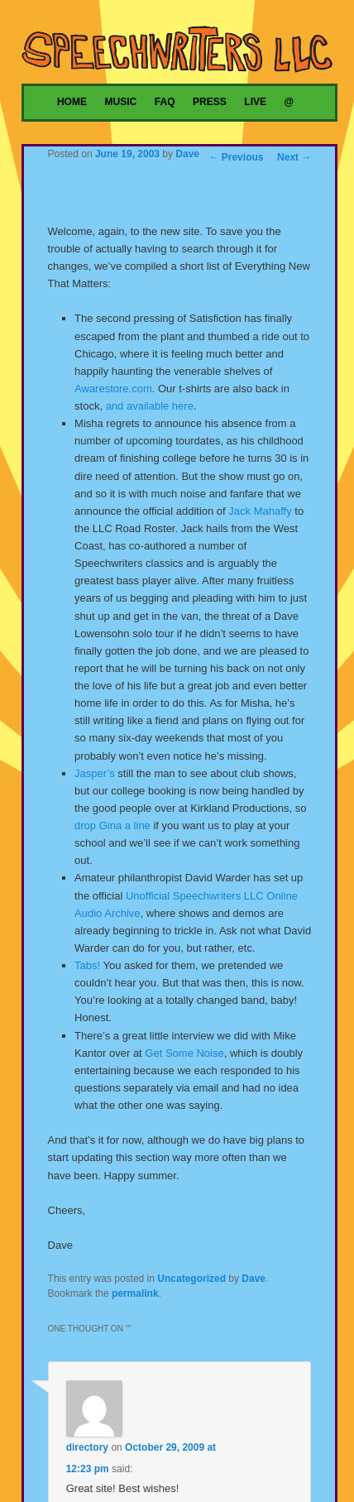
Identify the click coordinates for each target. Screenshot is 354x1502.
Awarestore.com (113, 388)
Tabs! (87, 965)
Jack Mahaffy (259, 511)
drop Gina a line (112, 825)
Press (210, 102)
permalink (135, 1293)
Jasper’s (94, 773)
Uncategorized (191, 1278)
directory (87, 1447)
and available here (150, 406)
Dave (187, 154)
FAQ (165, 102)
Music (121, 102)
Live (255, 102)
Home (72, 102)
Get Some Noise (184, 1053)
